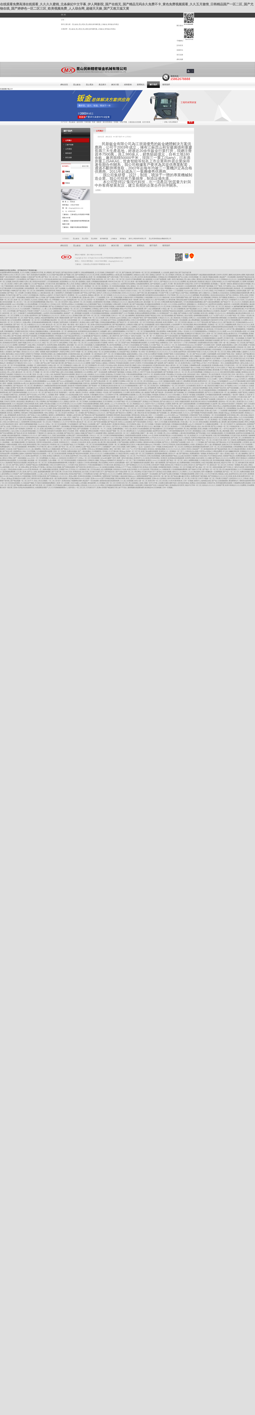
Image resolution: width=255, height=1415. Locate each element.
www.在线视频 (186, 347)
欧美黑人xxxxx (174, 327)
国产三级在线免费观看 (212, 302)
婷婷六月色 (199, 474)
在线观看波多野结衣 (59, 334)
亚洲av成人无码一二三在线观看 (172, 291)
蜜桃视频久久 (192, 304)
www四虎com (243, 386)
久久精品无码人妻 (205, 460)
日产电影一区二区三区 (175, 329)
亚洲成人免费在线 (81, 284)
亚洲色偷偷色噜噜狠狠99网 (42, 322)
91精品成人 (28, 381)
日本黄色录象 (116, 293)
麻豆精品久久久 (120, 465)
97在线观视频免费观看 (33, 388)
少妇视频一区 (31, 365)
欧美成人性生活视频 (54, 467)
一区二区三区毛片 (54, 481)
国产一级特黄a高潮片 (91, 399)
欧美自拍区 (192, 374)
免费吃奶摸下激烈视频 (205, 286)
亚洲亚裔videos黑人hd (126, 379)
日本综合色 (48, 279)
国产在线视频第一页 (145, 370)
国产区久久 (225, 340)
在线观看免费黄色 (143, 284)
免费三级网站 (131, 447)
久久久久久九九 (47, 311)
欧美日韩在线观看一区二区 (145, 329)
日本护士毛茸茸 (222, 275)
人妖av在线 (243, 383)
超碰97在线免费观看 (190, 300)
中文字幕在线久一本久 (216, 363)
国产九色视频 (60, 288)
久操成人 (9, 306)
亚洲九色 (86, 383)
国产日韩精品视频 (108, 478)
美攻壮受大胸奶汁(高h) (20, 281)
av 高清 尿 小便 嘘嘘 (188, 395)
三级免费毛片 (59, 293)
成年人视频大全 (25, 284)
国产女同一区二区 (29, 338)
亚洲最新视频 (102, 277)
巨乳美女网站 (155, 458)
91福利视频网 (120, 306)
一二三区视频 (199, 442)
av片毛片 (125, 345)
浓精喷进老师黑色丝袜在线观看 (222, 327)
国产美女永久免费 (153, 320)
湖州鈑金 (123, 238)
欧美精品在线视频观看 (176, 458)
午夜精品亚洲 (235, 426)
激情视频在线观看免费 (201, 447)
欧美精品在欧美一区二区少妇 (41, 422)
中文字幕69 (113, 379)
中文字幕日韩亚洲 (62, 329)
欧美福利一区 (113, 288)
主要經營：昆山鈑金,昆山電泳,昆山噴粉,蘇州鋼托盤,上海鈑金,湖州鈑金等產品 (88, 24)
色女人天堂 (143, 354)
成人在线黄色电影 (217, 417)
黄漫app (122, 451)
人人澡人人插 (48, 374)
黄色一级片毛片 (78, 286)
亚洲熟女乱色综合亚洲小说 (110, 386)
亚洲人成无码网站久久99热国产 (51, 429)
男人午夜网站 (41, 401)
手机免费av (170, 374)
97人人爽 (124, 334)
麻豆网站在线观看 (92, 431)
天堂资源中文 (42, 345)
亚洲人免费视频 (129, 356)
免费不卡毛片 (161, 329)
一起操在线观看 (174, 367)
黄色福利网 (50, 358)
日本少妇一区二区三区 (122, 281)
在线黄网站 (15, 453)
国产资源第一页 (94, 386)
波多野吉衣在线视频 (243, 433)
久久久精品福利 (18, 404)
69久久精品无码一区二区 (153, 420)
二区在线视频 (204, 336)
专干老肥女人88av (229, 286)
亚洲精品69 (200, 444)
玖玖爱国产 (199, 345)
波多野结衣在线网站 (128, 284)
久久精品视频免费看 (14, 338)
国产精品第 (111, 413)
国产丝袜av (32, 415)
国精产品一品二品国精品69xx (83, 417)
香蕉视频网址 (57, 388)
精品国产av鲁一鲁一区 (84, 338)
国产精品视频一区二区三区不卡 (222, 377)
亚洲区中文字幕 (144, 397)
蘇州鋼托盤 (104, 238)
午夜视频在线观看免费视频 (118, 300)
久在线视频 (79, 304)
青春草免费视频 (10, 390)
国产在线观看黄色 (116, 392)
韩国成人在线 (61, 291)
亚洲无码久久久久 (236, 478)
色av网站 (240, 408)
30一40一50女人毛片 (64, 417)
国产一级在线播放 (18, 297)
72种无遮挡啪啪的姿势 (90, 408)
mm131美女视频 (18, 304)
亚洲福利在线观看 (229, 347)
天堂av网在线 (84, 440)
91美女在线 (203, 456)
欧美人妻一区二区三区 (85, 288)
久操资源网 (235, 304)
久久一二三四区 (34, 363)
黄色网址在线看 (160, 374)
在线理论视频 (241, 291)
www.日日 (230, 331)
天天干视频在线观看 (11, 361)
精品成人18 (229, 306)
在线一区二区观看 (156, 433)
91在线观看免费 (190, 286)
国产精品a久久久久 (216, 322)
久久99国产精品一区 (232, 315)
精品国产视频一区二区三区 (116, 431)
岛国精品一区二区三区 (71, 309)
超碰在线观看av (227, 345)
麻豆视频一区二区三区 (152, 302)
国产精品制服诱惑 (99, 415)
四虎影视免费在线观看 (133, 435)
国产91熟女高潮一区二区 (14, 318)
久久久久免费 (212, 379)
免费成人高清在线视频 (71, 406)
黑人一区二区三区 (118, 279)
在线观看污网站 (101, 433)
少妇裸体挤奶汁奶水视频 (102, 302)
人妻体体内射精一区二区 (58, 331)
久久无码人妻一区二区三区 (216, 352)
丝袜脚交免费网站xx (107, 275)
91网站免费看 (217, 451)
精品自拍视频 (126, 415)
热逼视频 (6, 442)
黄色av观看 (73, 476)
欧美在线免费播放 (150, 277)
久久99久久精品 (208, 291)
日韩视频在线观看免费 (99, 281)
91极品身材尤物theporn (26, 349)
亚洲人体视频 (203, 429)
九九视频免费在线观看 (202, 327)
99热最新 (155, 395)
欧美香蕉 (244, 435)
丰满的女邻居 (139, 288)
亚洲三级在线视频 (58, 435)
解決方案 (115, 85)
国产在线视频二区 (180, 392)
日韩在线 (84, 485)
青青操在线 (136, 415)
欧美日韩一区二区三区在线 (130, 388)
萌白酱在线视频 (197, 311)
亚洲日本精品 (217, 281)
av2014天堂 (27, 469)
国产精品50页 (8, 451)
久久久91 (238, 302)
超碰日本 (225, 444)
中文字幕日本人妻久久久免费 (96, 370)
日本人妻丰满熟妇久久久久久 (112, 338)
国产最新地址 (179, 315)
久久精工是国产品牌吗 (204, 406)
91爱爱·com (196, 399)
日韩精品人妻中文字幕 (100, 309)
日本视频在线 (34, 295)
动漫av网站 (27, 322)
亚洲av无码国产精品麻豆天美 (107, 487)
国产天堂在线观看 (171, 336)
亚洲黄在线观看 (138, 309)
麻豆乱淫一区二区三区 (200, 288)
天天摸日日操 (242, 397)
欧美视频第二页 (102, 300)
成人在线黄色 (89, 374)
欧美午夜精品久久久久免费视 (203, 347)
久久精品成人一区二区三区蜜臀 (239, 390)
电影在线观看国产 (192, 275)
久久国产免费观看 (160, 279)
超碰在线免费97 (185, 288)
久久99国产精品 (154, 343)
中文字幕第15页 (240, 327)
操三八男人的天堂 (105, 408)
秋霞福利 (245, 302)
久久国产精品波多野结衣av (71, 336)
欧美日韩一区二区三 (103, 279)
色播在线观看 (172, 331)
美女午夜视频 (154, 334)
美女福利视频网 (157, 372)
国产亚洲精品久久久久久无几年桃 (87, 275)
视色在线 (179, 300)
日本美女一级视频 (88, 392)
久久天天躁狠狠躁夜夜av (199, 331)
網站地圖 (180, 59)
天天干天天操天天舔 (144, 408)
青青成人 (207, 377)
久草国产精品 (55, 372)
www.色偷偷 (69, 377)
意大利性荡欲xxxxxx (151, 381)
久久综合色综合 (224, 293)
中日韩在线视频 (148, 363)
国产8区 (145, 334)
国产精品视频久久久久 (194, 309)
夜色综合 (121, 365)
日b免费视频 (50, 329)
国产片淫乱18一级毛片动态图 (61, 327)
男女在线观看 (191, 379)
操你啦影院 (199, 377)
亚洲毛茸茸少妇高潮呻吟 (138, 390)
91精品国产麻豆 (138, 318)
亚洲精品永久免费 (19, 478)
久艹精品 (229, 367)
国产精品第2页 (185, 388)
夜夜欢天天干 (96, 447)
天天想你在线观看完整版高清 (109, 334)
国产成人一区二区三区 (231, 472)
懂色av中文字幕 (125, 309)
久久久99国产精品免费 (55, 275)
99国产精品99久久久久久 (22, 449)
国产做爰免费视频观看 (186, 377)
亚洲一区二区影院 (229, 440)
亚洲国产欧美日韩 (17, 388)
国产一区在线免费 (100, 372)
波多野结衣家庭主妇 (245, 318)
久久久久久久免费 (45, 408)
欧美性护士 (138, 458)
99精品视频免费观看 (36, 413)
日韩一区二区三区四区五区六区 (234, 358)
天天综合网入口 (44, 304)
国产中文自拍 (32, 395)
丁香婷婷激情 (9, 286)
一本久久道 (128, 429)
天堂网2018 (15, 426)
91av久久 (41, 424)
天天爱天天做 (73, 465)
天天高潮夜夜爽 (229, 433)
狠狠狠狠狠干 (233, 410)
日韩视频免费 (172, 277)
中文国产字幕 (164, 293)
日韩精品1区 (162, 277)
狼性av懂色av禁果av (31, 408)
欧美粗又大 (163, 395)
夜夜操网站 (40, 291)
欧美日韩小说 (105, 440)
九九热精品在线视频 (49, 347)
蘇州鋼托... (66, 166)
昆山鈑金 (77, 85)
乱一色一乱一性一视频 (45, 361)
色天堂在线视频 (167, 315)
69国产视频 (95, 322)
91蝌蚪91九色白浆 (236, 340)
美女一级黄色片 (237, 354)
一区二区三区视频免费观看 (30, 327)
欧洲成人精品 (85, 322)
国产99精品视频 (138, 304)
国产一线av (220, 453)
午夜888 (31, 331)
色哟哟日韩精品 (232, 383)
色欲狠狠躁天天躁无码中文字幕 (212, 320)
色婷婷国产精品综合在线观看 (91, 306)
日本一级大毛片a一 (176, 343)
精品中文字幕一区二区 (229, 463)
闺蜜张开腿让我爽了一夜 (140, 433)
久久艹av (204, 306)
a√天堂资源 (160, 404)
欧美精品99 (99, 354)
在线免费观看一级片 (32, 288)
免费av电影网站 (163, 388)
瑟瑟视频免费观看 (161, 453)
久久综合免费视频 (31, 304)
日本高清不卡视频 (158, 465)
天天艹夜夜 (218, 286)
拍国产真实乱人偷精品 (32, 318)
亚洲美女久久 (164, 451)
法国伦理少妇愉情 (193, 408)
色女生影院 (200, 458)
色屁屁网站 (64, 281)
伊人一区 (84, 334)
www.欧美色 (82, 295)
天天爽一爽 (172, 284)
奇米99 (110, 281)
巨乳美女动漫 (47, 397)
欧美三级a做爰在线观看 (149, 451)
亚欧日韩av (217, 406)
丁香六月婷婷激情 (190, 343)
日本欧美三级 (127, 304)
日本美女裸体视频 (207, 408)
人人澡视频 (50, 395)
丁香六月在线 (124, 277)
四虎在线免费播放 (182, 444)
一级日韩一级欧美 (225, 284)
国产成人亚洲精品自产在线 (58, 306)
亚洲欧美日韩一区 (220, 392)
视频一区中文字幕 (151, 483)
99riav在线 (83, 456)
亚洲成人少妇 (126, 318)
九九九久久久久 (220, 313)
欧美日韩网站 (168, 322)
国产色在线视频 (233, 388)
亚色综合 (159, 349)
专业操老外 (180, 286)
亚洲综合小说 (30, 358)
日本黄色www (67, 279)
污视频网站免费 (230, 324)
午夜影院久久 (57, 422)
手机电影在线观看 (198, 340)
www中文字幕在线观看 (20, 367)
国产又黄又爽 (57, 472)
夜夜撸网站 (245, 304)
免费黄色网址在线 (32, 438)
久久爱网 (243, 281)
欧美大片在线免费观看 (210, 401)
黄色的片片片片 (238, 460)
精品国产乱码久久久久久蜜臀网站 (89, 356)
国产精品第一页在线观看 (179, 320)
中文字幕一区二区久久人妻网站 (126, 327)
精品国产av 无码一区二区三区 (240, 429)
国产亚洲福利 (155, 284)
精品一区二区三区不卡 (50, 343)
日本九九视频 (155, 286)
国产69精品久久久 (45, 435)
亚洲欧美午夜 (77, 297)
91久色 (82, 370)
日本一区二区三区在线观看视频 (14, 365)
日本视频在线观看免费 (213, 395)
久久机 (203, 352)
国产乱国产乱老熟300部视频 (169, 474)
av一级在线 (248, 408)
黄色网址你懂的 (47, 354)
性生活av (31, 379)
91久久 (217, 279)
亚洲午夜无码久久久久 (158, 397)
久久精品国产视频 (27, 483)
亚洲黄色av (217, 361)
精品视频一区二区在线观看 (49, 440)
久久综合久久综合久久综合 (154, 288)
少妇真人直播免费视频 (115, 429)
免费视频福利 (165, 386)
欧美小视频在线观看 (62, 318)
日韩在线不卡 (221, 399)
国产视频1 (17, 352)
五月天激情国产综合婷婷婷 (173, 429)
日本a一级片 (26, 275)
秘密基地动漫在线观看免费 (109, 481)
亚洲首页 (164, 458)
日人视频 (174, 313)
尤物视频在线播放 (41, 331)
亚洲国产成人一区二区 (204, 440)
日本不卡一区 (148, 374)
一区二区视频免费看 (21, 399)
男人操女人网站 (190, 279)
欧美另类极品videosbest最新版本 (34, 420)
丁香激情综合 (36, 309)
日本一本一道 (16, 467)
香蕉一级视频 (83, 318)
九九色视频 (33, 370)
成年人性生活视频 (240, 345)
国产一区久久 (155, 281)
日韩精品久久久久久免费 (217, 331)
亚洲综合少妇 (94, 334)
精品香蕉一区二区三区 (58, 320)
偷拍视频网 (76, 410)
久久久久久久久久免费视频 (189, 295)
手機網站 (180, 41)
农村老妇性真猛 (183, 483)
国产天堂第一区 (210, 300)
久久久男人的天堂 (136, 277)
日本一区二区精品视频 (114, 297)
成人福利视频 (116, 440)
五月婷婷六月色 (120, 374)
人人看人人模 (174, 388)
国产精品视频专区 (119, 324)
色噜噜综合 (164, 343)
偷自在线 (217, 463)
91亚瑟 (29, 277)
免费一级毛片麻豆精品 (175, 279)
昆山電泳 (89, 85)
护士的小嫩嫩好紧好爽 (231, 451)
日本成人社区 (56, 304)
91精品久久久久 (164, 318)
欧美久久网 (193, 358)
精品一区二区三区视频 (145, 424)
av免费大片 (106, 438)
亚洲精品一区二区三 (177, 451)
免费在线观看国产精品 (22, 410)
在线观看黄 (200, 395)
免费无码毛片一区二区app (207, 381)
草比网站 (137, 472)
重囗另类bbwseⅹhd (6, 275)
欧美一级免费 (134, 300)
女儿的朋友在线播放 (109, 352)
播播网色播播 (123, 349)
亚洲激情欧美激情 (165, 467)
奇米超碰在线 (147, 365)
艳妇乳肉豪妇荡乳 (176, 302)
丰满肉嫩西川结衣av (97, 395)
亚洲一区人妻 (37, 374)
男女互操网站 (104, 463)
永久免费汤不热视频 (155, 354)
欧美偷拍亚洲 (209, 449)
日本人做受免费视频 (97, 327)
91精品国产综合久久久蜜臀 (99, 329)
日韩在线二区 (180, 275)
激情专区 (227, 304)
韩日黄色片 (237, 349)
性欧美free (46, 449)
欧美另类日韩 (196, 401)
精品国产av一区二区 (143, 338)
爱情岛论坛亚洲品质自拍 (206, 279)
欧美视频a (214, 284)
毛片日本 (188, 431)
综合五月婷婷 (20, 354)
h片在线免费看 (16, 320)
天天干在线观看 (247, 444)
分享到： (98, 190)
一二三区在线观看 (147, 379)
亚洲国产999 (207, 361)
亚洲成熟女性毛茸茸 (10, 343)
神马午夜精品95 (242, 458)
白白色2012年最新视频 (23, 476)
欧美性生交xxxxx (93, 467)
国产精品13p (250, 431)
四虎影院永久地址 (174, 397)
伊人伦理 (101, 365)
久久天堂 (71, 281)
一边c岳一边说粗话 (52, 383)
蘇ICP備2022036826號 (94, 255)
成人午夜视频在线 (239, 367)
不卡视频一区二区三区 (41, 372)
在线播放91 (184, 358)
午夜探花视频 (114, 309)
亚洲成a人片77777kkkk (68, 311)
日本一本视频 (157, 447)
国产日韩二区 (236, 438)
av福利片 (49, 295)
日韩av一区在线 (246, 315)
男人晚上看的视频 (177, 334)
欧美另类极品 (158, 408)
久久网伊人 (184, 472)
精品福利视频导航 (47, 318)
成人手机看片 (193, 390)
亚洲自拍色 (66, 481)
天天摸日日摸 (229, 365)
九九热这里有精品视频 (28, 431)
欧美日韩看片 (69, 390)
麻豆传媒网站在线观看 (236, 422)
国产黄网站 (10, 347)
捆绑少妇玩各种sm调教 (237, 275)
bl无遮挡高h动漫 (74, 354)
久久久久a (144, 399)
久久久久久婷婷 (76, 404)
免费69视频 (47, 469)
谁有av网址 (25, 467)
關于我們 (153, 85)
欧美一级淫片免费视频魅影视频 (71, 383)
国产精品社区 (110, 472)
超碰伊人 (246, 352)
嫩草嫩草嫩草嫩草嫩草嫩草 (244, 306)
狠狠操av (228, 460)
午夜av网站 (7, 336)
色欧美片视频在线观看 (211, 277)
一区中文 (225, 429)
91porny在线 (188, 291)
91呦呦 (13, 291)
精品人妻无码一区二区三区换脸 (80, 302)
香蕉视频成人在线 (199, 431)
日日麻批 (28, 293)
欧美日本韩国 (118, 408)
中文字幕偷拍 (58, 485)
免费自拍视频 (72, 451)
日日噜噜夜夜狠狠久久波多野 (212, 338)
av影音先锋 (77, 415)
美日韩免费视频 (128, 485)
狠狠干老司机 (5, 481)
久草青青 (246, 442)
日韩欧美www (165, 334)
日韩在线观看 (45, 327)
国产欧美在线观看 (84, 397)
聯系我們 (166, 85)
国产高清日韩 (81, 467)
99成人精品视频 (207, 463)
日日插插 (104, 320)
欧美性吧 (22, 395)
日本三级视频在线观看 (163, 379)
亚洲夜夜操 (157, 311)
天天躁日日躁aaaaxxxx (121, 383)
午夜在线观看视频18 (95, 465)
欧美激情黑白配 (238, 309)
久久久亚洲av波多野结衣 (177, 304)
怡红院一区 (91, 300)
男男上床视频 (250, 422)
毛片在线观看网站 (73, 291)
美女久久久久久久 (243, 324)
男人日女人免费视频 (170, 433)
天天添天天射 (51, 284)
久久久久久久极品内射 (162, 297)
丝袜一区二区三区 (9, 329)
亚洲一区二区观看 (245, 356)
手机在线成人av (156, 469)
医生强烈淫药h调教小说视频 (16, 277)
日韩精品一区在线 (102, 392)
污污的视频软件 (223, 381)
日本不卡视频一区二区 (79, 352)
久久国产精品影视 (38, 284)
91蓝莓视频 (86, 336)
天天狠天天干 (76, 408)
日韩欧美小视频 (132, 324)
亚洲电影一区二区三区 (93, 286)
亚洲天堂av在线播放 (183, 340)
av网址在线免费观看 (95, 390)
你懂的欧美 (166, 469)
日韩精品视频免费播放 (108, 322)
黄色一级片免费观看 (246, 336)
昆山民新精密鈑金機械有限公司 (160, 238)
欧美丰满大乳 (48, 356)
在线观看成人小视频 (54, 420)
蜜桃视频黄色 (241, 329)
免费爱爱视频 (198, 329)
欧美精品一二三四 (177, 426)
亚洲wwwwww (96, 478)
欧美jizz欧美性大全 (230, 334)
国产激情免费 (26, 356)
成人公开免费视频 (178, 379)
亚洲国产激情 (168, 354)
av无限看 (214, 293)
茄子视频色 (223, 297)
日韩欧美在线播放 (168, 399)
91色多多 (9, 449)
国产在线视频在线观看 (28, 474)
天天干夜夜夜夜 (235, 444)
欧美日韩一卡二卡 (99, 429)
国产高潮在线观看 (68, 467)
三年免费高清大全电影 (91, 474)
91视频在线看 (55, 449)
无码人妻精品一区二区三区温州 (137, 286)
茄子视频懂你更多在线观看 (188, 336)
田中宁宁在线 (145, 372)
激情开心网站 (126, 440)
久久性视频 (101, 483)
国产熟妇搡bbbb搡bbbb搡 (23, 485)
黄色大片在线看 (68, 431)
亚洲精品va (232, 297)
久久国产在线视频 (193, 313)
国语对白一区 (12, 349)
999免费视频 (45, 320)
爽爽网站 (3, 338)
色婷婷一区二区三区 (133, 451)
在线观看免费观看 (195, 361)
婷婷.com (175, 415)
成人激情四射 (148, 279)
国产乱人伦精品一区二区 (220, 426)
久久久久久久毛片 (163, 438)
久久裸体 (43, 456)
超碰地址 (56, 311)
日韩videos (197, 291)
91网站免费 (165, 302)
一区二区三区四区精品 (147, 322)
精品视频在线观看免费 (207, 275)
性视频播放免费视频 (42, 349)
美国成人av (36, 293)
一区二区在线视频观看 (67, 277)
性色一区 (145, 352)
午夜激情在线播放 (81, 386)
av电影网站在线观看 (54, 338)
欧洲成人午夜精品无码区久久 (142, 440)
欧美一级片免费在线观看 (140, 281)
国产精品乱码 (22, 311)
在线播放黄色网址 (123, 320)
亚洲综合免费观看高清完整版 (145, 313)
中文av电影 (214, 336)
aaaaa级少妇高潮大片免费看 (98, 343)
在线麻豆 (9, 352)
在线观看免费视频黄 (245, 279)
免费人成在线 (105, 404)
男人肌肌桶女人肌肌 (83, 281)
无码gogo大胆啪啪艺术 (108, 460)
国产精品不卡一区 (227, 302)
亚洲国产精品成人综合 (152, 315)
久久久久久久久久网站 (96, 485)
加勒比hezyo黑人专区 (141, 275)
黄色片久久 (80, 374)
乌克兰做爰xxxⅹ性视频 (79, 483)
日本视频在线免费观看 (46, 336)
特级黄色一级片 (242, 404)
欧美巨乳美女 (186, 363)
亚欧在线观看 (112, 442)
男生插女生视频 (174, 361)
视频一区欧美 (30, 286)
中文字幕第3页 (219, 291)
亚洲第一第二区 (116, 410)
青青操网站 (197, 338)
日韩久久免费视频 (186, 327)
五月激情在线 (9, 370)
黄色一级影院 (240, 361)
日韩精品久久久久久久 (229, 279)
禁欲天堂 (49, 302)
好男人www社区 (161, 361)
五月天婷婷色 (108, 401)
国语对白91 (83, 465)
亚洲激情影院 (201, 379)
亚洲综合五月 (203, 304)
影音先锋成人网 (233, 415)
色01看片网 (206, 426)
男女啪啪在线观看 (155, 347)
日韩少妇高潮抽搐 (94, 311)
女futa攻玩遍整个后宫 (108, 458)
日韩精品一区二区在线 (237, 343)
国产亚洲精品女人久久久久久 (49, 315)
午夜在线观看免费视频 (203, 349)
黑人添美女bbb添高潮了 (38, 281)
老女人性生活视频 (40, 481)
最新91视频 (22, 343)
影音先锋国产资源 (89, 279)
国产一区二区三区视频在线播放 (115, 354)
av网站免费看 (44, 438)
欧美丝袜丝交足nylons (186, 345)
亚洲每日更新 (78, 315)
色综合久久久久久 (28, 352)
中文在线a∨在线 (111, 365)
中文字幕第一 (217, 358)
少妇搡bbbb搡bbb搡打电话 (167, 483)
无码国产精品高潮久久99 (191, 306)
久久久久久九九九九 (119, 361)
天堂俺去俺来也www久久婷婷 (79, 478)
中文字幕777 (130, 331)
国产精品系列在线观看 (81, 453)
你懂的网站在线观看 (121, 420)
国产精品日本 (113, 422)
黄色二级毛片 (131, 478)
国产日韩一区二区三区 (216, 306)
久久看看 (126, 392)
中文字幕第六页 (105, 399)
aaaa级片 (164, 284)
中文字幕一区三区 (142, 356)
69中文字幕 (231, 329)
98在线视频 (88, 345)
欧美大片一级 (85, 324)
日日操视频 (157, 487)
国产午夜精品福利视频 (81, 327)
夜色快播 (159, 322)
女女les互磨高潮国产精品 (180, 297)
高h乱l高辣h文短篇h (15, 469)
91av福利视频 (5, 467)
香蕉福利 (24, 413)
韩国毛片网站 (65, 352)
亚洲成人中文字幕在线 (151, 401)
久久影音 (146, 458)
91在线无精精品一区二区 (183, 354)
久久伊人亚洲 (220, 367)
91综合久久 (116, 284)
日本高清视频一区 (195, 277)
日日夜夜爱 (188, 329)
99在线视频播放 (63, 349)
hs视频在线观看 (109, 453)
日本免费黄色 (22, 279)
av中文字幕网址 (14, 456)
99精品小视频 (79, 433)
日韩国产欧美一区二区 (63, 297)
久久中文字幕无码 (63, 404)
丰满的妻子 (233, 300)
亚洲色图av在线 (240, 331)
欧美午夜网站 (136, 392)
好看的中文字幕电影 (33, 354)
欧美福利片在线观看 (38, 275)
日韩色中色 (211, 483)
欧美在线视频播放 (39, 381)
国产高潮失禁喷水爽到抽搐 (217, 318)
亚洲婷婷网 (25, 422)
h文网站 (137, 379)
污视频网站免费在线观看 (242, 483)
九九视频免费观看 (99, 345)
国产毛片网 (36, 277)
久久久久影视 (100, 374)
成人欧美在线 (192, 281)
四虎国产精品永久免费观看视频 (24, 340)
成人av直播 (148, 377)
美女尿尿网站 (161, 331)
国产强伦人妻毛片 (95, 293)
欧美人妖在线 (92, 442)
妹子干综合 (112, 320)
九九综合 (34, 300)
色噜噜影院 (78, 372)
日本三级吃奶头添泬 (167, 286)
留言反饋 (180, 55)
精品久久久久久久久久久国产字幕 (165, 377)
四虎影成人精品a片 (204, 281)
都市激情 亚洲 (243, 463)
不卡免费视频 (243, 334)
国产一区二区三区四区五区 (149, 386)
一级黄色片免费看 (137, 340)
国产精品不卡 (90, 433)
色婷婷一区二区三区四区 (228, 397)
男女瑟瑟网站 (205, 295)
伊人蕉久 (164, 304)
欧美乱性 (131, 329)
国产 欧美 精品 (194, 297)
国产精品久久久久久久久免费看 (224, 458)
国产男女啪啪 (160, 300)
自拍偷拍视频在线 (35, 406)
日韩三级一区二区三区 (134, 381)
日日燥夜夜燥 (233, 318)
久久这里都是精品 (73, 334)
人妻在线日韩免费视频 (200, 388)
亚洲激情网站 (67, 420)
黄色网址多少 (31, 401)
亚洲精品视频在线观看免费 (240, 293)
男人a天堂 (70, 284)
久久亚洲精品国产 (243, 297)
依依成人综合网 (107, 356)
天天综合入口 (74, 469)
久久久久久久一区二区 (36, 392)
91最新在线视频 (59, 361)
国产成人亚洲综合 (232, 295)
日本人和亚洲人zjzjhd (113, 318)
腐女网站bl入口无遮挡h (211, 311)
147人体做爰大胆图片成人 (128, 311)
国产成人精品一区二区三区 (26, 291)
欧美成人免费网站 (218, 356)
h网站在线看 (77, 279)
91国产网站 (196, 363)
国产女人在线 (183, 277)
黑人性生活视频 (145, 395)
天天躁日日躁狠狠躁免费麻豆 (113, 435)
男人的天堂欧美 (214, 374)
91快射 (192, 444)
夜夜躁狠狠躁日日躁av (109, 349)
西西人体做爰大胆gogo (222, 413)
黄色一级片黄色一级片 (71, 324)
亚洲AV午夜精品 (153, 406)
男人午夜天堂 (193, 478)
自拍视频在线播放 (95, 401)
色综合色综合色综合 (218, 295)
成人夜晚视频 (206, 297)
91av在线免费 (80, 277)
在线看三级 (33, 334)
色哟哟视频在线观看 (201, 315)
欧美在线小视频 (95, 284)
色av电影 (195, 451)
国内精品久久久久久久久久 (10, 309)
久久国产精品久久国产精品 (179, 293)
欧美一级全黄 (84, 395)
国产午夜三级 (142, 293)
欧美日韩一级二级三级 (162, 476)
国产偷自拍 (96, 358)
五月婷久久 (18, 322)
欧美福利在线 (51, 291)
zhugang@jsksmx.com (76, 208)
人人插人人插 (42, 474)
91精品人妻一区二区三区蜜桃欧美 (174, 309)
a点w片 (191, 424)
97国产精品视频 (123, 442)
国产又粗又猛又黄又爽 (56, 363)
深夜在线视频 (218, 467)
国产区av (44, 363)
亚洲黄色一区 (107, 286)
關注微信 (180, 25)
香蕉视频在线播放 (77, 426)
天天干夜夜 (224, 370)
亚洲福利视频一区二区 (182, 420)
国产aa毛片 (220, 315)
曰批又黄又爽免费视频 (221, 435)
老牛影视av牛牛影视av (38, 467)
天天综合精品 (95, 469)
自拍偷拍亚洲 (206, 365)
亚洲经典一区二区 (32, 429)
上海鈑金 (114, 238)
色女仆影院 (189, 315)
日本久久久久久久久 (129, 293)
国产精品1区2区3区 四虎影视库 (56, 392)
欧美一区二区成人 (105, 426)
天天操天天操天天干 (97, 472)
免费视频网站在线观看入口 (129, 395)
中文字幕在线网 (6, 288)
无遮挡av (43, 295)
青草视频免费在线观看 (224, 483)
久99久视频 (163, 422)
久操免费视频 (76, 340)
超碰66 (22, 453)
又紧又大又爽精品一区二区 (163, 370)
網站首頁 (64, 85)
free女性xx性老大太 (180, 410)
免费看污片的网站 (119, 381)
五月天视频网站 (86, 309)
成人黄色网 (222, 422)
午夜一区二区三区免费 (96, 318)
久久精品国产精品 (123, 352)
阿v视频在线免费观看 (152, 304)
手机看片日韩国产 (33, 311)
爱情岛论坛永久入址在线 (132, 474)
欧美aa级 (119, 275)
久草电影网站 (139, 297)
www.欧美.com (63, 397)
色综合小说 (108, 390)
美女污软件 (24, 361)
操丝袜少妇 (57, 279)
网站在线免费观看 (200, 324)
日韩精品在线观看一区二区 (112, 397)
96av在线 (166, 347)
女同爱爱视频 (170, 340)
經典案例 (128, 85)
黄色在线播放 (107, 361)
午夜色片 (177, 465)
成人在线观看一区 (87, 354)
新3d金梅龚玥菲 (245, 410)
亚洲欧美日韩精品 (34, 397)
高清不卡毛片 (150, 404)
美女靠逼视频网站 (56, 313)
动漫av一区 (97, 338)
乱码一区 (190, 442)
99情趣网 (103, 331)
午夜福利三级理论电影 (60, 322)
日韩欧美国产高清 (196, 415)
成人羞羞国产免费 (148, 392)
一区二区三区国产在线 (122, 343)
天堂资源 (54, 349)
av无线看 (55, 442)
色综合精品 (167, 349)
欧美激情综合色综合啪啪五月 (156, 295)
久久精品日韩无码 (232, 356)
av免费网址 (168, 338)
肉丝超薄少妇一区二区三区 (77, 300)
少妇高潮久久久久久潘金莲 (95, 388)
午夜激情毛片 (74, 322)
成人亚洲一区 (91, 277)
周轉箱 (67, 172)
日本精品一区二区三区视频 (79, 329)
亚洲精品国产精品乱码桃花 (60, 340)
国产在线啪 (50, 297)
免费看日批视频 (109, 306)
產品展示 (102, 85)
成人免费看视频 (107, 469)
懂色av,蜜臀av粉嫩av (234, 352)
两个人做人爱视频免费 (152, 309)
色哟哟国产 (23, 345)
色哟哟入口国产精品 (83, 447)
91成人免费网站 (42, 415)
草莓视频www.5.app (172, 288)
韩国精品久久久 (138, 404)
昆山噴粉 (94, 238)
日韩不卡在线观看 (134, 361)
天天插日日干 (91, 487)
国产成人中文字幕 (166, 406)
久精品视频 (148, 297)
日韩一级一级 (224, 343)
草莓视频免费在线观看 (139, 343)
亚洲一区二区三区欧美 (22, 300)
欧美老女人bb (123, 358)
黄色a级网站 (63, 343)
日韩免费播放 (232, 408)
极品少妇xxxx (106, 284)
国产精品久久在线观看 (110, 311)
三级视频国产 (107, 447)
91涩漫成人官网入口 (188, 318)
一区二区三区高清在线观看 (45, 379)
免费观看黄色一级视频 (64, 415)
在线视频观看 (249, 288)
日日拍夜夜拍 (191, 386)
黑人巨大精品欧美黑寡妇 (208, 390)
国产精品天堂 (69, 433)
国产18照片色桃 (113, 277)
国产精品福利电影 (221, 449)
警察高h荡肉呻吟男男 (141, 438)
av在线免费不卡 (176, 324)
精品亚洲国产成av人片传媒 (36, 297)
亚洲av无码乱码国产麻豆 (62, 408)
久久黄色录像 (171, 300)
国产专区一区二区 (20, 324)
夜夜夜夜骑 (140, 315)
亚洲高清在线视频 (69, 338)
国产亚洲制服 (168, 372)
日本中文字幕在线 (168, 444)
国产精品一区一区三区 (20, 334)
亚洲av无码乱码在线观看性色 (101, 324)
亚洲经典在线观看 (91, 426)
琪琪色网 (194, 381)
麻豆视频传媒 (61, 284)
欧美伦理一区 (32, 390)
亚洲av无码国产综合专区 (217, 388)
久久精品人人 (54, 458)
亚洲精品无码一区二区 (245, 286)
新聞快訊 (140, 85)
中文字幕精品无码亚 (215, 456)
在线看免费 (202, 343)
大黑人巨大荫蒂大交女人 (12, 422)
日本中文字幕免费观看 (134, 279)
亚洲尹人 (228, 309)
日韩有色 (215, 297)
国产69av (243, 370)
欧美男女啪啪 (82, 311)
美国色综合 (160, 336)
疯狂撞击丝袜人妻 (47, 293)
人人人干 (113, 404)
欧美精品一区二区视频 (76, 413)
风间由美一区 (239, 288)
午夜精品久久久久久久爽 (36, 324)
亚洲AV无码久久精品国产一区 (192, 449)
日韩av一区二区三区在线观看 (213, 309)
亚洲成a (40, 390)
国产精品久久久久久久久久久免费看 (173, 281)
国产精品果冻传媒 (160, 390)
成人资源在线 (175, 318)
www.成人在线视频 (127, 481)
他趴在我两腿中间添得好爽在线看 (221, 288)
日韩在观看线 (174, 358)
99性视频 (58, 336)
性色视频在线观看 (100, 288)
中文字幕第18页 (187, 417)
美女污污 (15, 417)
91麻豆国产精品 (177, 349)
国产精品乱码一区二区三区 (23, 386)
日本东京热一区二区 (125, 404)
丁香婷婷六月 (42, 433)
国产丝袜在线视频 (100, 422)
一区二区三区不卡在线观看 (69, 440)
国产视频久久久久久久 (35, 279)
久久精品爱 (162, 460)
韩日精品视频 (188, 324)
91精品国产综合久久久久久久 (207, 397)
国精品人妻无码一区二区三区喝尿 (162, 275)
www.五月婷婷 (153, 435)
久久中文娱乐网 (143, 469)
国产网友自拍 (41, 338)
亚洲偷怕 (206, 415)
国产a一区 (32, 361)
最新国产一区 (69, 313)
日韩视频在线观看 (98, 406)
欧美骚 (157, 291)
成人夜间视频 (234, 370)
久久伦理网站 (88, 372)
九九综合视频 (143, 327)
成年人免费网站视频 (191, 460)
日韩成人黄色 (248, 478)
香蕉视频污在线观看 (72, 293)
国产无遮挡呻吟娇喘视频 (18, 392)
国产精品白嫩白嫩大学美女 (180, 476)
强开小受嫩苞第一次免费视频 (200, 356)
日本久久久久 (243, 311)
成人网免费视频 (194, 320)
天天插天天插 (229, 338)
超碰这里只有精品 (43, 377)
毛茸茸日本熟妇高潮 (198, 438)
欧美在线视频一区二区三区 (12, 302)
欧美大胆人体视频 (207, 313)
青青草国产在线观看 (29, 336)
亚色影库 (71, 386)
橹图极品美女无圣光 (47, 288)
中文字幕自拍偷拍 (140, 449)
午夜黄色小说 (55, 444)
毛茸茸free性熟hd (67, 304)
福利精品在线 (73, 331)
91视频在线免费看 (211, 424)
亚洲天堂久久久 (242, 401)
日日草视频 (11, 311)
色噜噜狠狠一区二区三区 (31, 320)
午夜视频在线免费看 (187, 474)
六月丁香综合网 (202, 322)
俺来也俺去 (10, 354)
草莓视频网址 (9, 331)
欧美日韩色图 (30, 404)
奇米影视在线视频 (118, 286)
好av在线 (85, 472)
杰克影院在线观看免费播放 (25, 347)
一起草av (221, 379)
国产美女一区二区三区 (50, 277)
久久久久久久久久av (120, 295)
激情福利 (111, 433)
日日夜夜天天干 (72, 458)
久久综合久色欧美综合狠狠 (58, 370)
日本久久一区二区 (117, 315)
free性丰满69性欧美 (7, 424)
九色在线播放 (112, 291)
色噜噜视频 (194, 293)
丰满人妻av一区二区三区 (116, 340)
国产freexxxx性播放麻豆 (65, 381)
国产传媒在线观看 (151, 318)
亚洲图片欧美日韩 (21, 331)
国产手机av (84, 293)
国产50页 (73, 318)
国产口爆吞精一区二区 (172, 363)
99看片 (16, 284)
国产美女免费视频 (6, 433)
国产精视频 (195, 413)
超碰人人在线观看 (142, 358)
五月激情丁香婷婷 (233, 399)
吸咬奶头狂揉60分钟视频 (242, 284)
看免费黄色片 (39, 386)
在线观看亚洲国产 (117, 313)
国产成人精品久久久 (147, 300)
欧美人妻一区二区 (141, 481)
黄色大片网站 (8, 458)
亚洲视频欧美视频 (44, 334)
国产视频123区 (69, 275)
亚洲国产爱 (220, 485)
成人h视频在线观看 (60, 354)
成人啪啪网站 (130, 315)
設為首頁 (180, 45)
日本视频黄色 (231, 291)
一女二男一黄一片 (148, 336)
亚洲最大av (40, 286)
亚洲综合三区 (40, 358)
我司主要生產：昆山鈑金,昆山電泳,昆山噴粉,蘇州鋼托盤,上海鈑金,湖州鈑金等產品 (90, 29)
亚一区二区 (23, 397)
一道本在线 (84, 410)
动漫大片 (179, 381)
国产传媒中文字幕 (195, 469)
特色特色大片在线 (120, 469)
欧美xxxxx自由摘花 (125, 422)
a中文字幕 (41, 395)
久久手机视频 (129, 313)
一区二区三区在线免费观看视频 (34, 302)
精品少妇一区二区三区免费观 (178, 356)
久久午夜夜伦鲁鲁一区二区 (200, 420)
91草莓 (128, 340)
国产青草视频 (5, 291)
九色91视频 (52, 460)
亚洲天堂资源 (20, 286)
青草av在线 (244, 295)
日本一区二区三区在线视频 (23, 306)
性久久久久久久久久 (88, 291)
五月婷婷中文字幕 (112, 395)
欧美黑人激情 (139, 377)
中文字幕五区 (141, 456)
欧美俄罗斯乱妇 (165, 435)
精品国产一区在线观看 (228, 277)
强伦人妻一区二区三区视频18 (184, 406)
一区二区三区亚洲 (180, 322)
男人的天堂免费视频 (40, 306)
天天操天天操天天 (60, 295)
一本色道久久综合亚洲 (78, 442)
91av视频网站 (71, 288)
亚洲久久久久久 (66, 315)
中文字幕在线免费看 (234, 442)
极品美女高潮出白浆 (135, 302)
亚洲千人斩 (153, 327)
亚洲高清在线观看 (112, 377)
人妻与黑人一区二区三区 (63, 286)
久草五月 (17, 275)
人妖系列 (187, 311)
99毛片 (201, 300)
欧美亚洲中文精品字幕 (185, 284)
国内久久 (175, 472)
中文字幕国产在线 (207, 367)
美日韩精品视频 (143, 347)
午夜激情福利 (146, 367)
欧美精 (144, 435)
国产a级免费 (158, 363)
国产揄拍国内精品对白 (37, 399)
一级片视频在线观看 (125, 288)
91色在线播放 (134, 345)
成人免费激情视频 (81, 390)
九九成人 (78, 381)
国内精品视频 (101, 291)
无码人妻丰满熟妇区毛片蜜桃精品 (13, 438)
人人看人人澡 (47, 309)
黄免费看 (187, 381)
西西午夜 (116, 336)
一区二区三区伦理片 (61, 302)
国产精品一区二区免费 (15, 293)
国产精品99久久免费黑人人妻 (101, 336)
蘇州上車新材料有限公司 (137, 238)
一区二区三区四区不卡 (146, 291)
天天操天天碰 (11, 295)
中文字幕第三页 (173, 295)
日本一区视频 (188, 481)
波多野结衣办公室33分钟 (238, 474)
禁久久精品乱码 (43, 444)
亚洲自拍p (109, 374)
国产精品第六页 (229, 322)
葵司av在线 (245, 363)
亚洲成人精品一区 (45, 300)
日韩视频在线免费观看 (196, 392)
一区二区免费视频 (41, 458)
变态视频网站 (128, 275)
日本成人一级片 (152, 422)
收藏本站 (180, 50)
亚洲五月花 (49, 286)
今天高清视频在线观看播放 (193, 302)
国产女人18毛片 (22, 295)
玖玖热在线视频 (18, 288)
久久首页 (241, 300)
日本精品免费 (189, 349)
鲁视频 (69, 453)
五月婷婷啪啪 (107, 304)
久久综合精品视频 (72, 395)
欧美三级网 (59, 379)
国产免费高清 (35, 367)
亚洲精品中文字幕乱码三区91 (195, 334)
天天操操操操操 (53, 281)
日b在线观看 (56, 410)
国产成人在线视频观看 (147, 324)
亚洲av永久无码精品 (159, 478)
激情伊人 (132, 358)
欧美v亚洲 (134, 322)
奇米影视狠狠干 (10, 279)
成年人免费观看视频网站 (119, 329)
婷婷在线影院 (42, 365)
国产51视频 (154, 358)
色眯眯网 (251, 435)
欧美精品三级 (85, 469)
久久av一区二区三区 (71, 379)
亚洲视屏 (109, 415)
